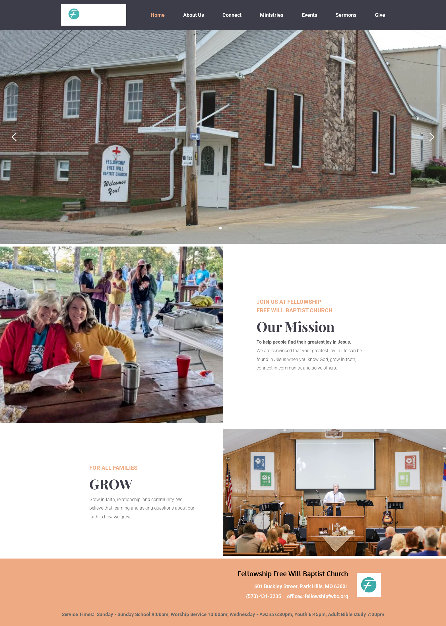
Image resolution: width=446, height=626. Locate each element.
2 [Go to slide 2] (225, 228)
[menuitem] (158, 15)
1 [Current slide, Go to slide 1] (220, 228)
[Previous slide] (14, 136)
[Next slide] (431, 136)
